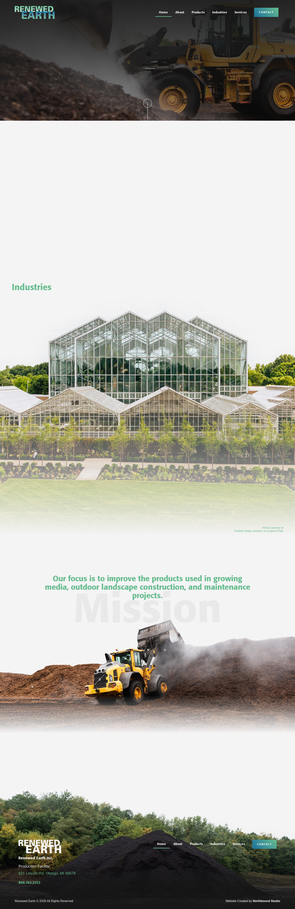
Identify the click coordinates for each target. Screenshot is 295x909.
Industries (219, 12)
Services (240, 12)
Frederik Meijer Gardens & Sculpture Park (258, 530)
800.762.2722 (29, 883)
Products (198, 12)
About (179, 12)
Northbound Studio (266, 901)
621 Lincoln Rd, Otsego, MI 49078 (47, 873)
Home (163, 12)
